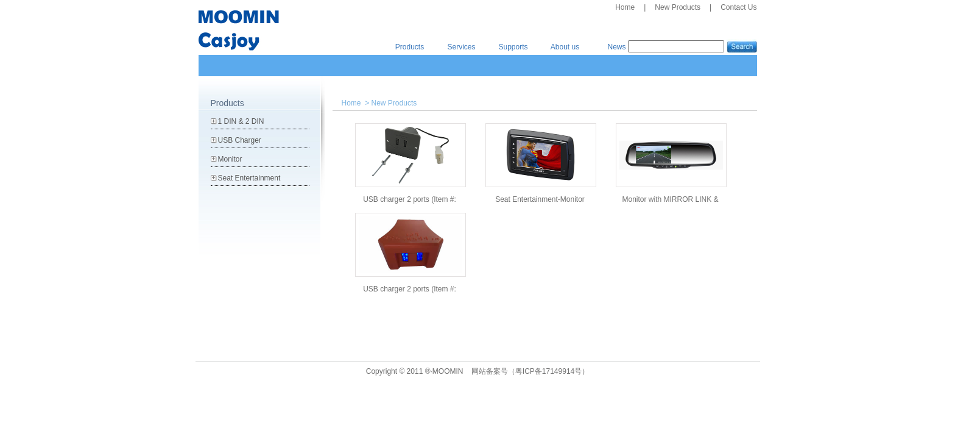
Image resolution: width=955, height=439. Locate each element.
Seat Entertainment (249, 178)
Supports (512, 47)
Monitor (230, 159)
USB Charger (239, 140)
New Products (677, 7)
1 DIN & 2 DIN (241, 121)
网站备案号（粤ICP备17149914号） (530, 371)
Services (461, 47)
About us (565, 47)
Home (625, 7)
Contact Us (738, 7)
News (616, 47)
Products (409, 47)
